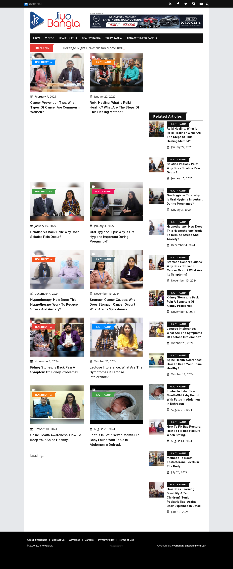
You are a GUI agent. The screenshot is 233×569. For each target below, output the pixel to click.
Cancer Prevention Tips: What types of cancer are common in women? (55, 107)
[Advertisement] (86, 148)
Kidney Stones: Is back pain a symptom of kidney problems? (183, 302)
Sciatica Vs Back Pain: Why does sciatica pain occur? (183, 168)
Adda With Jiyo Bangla (142, 38)
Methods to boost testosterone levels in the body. (183, 462)
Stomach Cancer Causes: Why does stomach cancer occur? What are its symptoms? (112, 304)
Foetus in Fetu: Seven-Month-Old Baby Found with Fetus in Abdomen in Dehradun (114, 440)
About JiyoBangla (37, 540)
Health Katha (68, 38)
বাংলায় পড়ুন (33, 4)
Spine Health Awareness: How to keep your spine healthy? (184, 364)
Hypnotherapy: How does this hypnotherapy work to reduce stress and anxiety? (54, 304)
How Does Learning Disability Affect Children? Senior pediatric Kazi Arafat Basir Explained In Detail (184, 497)
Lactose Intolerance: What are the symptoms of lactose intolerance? (116, 372)
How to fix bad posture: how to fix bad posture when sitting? (184, 431)
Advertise (74, 540)
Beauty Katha (91, 38)
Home (36, 38)
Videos (49, 38)
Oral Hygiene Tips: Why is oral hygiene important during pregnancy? (112, 236)
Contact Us (58, 540)
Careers (89, 540)
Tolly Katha (113, 38)
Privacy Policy (106, 540)
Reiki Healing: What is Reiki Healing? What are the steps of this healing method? (114, 107)
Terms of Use (126, 540)
